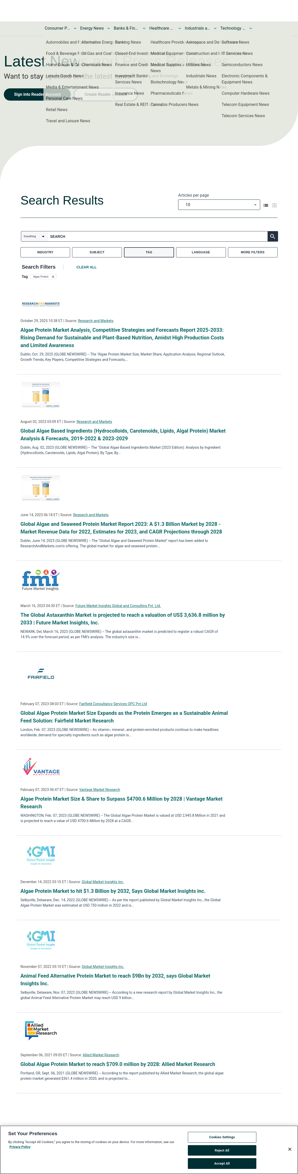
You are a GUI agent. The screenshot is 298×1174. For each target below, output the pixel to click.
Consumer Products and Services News (57, 28)
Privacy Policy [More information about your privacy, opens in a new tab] (19, 1151)
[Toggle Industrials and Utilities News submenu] (215, 28)
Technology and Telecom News (233, 28)
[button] (43, 276)
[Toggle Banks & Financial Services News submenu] (144, 28)
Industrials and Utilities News (197, 28)
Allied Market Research (101, 1055)
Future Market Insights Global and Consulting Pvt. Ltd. (118, 606)
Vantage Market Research (99, 790)
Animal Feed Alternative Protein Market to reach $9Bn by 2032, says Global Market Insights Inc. (115, 980)
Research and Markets (95, 321)
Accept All (222, 1167)
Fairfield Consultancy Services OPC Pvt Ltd (113, 704)
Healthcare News (162, 28)
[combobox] (219, 204)
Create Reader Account (106, 94)
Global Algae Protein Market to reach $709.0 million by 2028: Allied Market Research (117, 1064)
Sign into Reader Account (37, 94)
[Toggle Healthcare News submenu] (179, 28)
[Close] (289, 1153)
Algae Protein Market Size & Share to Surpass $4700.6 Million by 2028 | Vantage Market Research (121, 803)
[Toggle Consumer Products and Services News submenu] (75, 28)
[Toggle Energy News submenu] (108, 28)
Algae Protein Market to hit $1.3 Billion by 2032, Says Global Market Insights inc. (112, 891)
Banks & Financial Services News (126, 28)
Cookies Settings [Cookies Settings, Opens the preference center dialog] (222, 1141)
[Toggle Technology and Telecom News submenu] (250, 28)
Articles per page (193, 195)
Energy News (92, 28)
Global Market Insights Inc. (103, 882)
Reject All (222, 1154)
